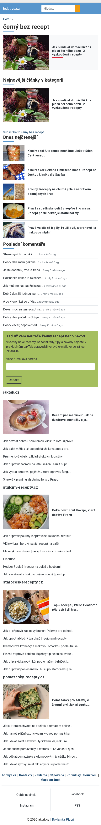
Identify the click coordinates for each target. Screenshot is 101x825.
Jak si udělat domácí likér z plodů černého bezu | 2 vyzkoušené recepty (71, 50)
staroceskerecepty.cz (23, 582)
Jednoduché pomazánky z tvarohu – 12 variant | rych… (39, 749)
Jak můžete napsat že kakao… (23, 286)
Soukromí (90, 775)
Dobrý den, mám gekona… (20, 262)
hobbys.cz (11, 8)
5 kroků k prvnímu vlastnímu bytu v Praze (30, 479)
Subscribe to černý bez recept (23, 132)
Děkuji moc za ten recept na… (22, 309)
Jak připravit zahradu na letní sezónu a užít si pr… (36, 464)
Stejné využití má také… (18, 254)
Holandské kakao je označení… (23, 278)
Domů (7, 19)
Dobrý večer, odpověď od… (21, 325)
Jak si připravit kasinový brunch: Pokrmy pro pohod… (38, 631)
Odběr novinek (26, 795)
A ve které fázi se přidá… (19, 301)
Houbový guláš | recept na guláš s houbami (32, 566)
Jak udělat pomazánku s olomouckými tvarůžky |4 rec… (40, 756)
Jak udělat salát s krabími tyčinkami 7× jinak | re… (36, 741)
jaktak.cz (11, 392)
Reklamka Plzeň (63, 819)
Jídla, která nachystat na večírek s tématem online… (37, 726)
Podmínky (73, 775)
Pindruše (9, 559)
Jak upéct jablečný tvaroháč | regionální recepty (35, 638)
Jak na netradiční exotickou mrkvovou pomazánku (36, 733)
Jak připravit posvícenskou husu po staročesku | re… (38, 669)
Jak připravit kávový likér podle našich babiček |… (36, 661)
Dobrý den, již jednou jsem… (21, 293)
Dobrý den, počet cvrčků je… (22, 317)
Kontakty (25, 775)
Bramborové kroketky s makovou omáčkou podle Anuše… (41, 646)
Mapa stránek (50, 780)
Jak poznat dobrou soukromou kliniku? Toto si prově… (39, 441)
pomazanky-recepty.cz (24, 677)
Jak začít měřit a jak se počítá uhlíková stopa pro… (36, 449)
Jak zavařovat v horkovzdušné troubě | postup (34, 574)
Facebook (77, 794)
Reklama (41, 775)
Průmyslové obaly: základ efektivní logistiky (33, 456)
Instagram (27, 805)
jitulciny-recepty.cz (20, 487)
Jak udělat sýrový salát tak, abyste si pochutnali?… (37, 764)
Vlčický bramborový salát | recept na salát (31, 543)
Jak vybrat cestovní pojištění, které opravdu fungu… (37, 472)
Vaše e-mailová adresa (21, 359)
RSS (77, 805)
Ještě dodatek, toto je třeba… (22, 270)
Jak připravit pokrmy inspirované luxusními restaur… (37, 536)
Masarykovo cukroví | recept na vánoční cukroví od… (38, 551)
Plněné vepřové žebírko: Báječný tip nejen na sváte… (38, 654)
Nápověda (57, 775)
